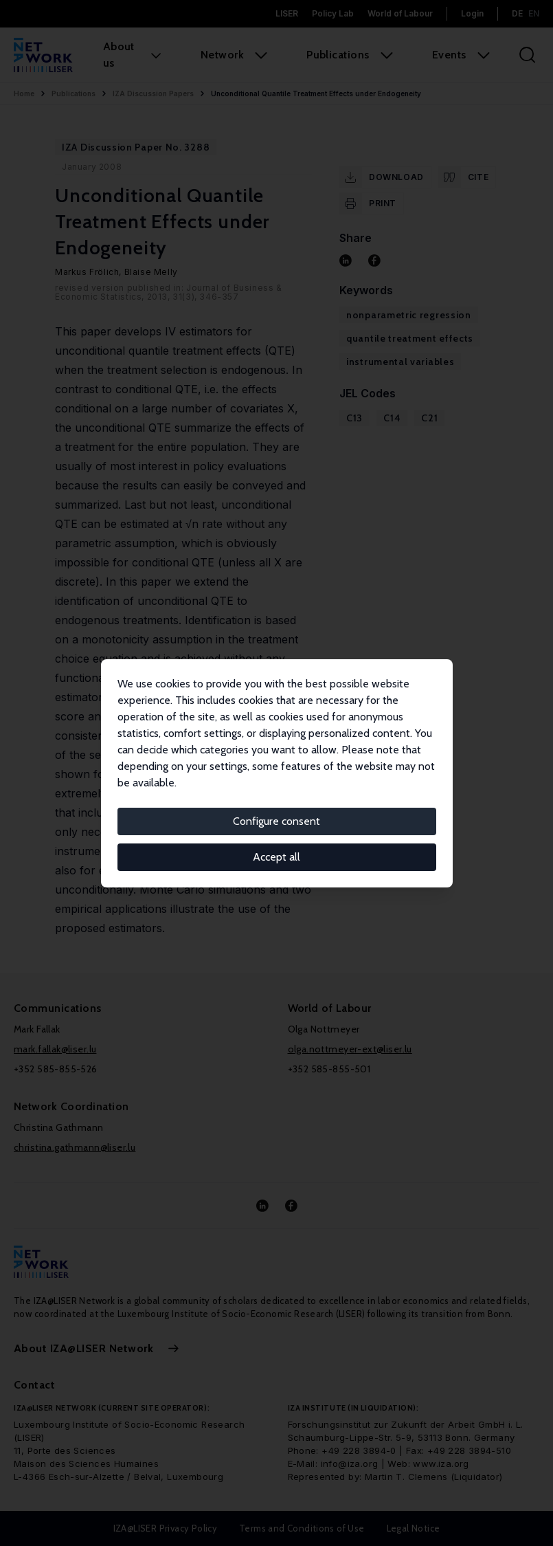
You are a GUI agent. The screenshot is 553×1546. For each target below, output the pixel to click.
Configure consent (276, 821)
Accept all (276, 856)
